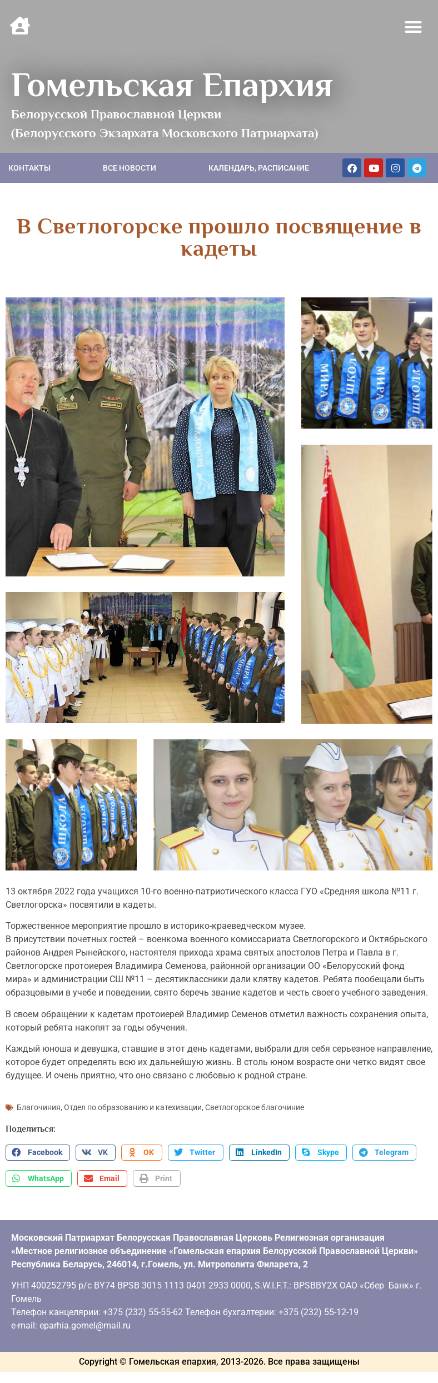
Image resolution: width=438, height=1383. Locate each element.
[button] (413, 27)
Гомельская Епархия (172, 84)
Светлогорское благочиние (254, 1092)
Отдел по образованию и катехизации (133, 1092)
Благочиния (39, 1092)
